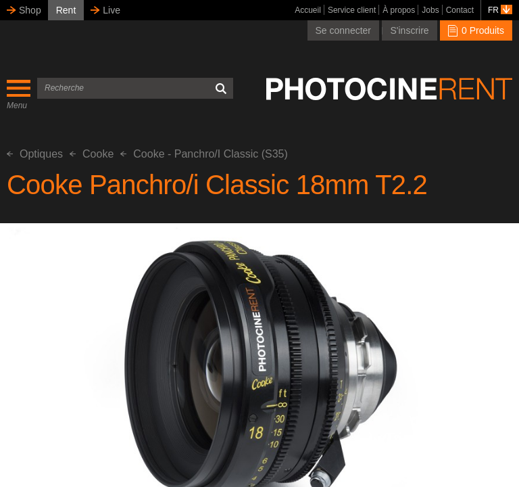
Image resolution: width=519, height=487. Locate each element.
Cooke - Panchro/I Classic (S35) (204, 154)
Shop (30, 10)
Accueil (308, 10)
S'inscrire (409, 30)
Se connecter (344, 30)
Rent (66, 10)
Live (111, 10)
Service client (352, 10)
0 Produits (476, 30)
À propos (398, 10)
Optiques (35, 154)
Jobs (430, 10)
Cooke (92, 154)
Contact (460, 10)
